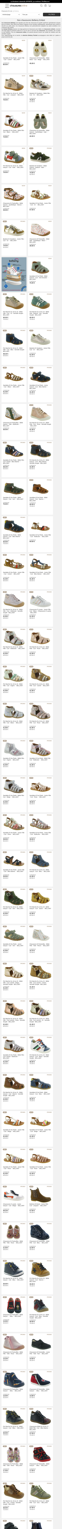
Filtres (52, 14)
